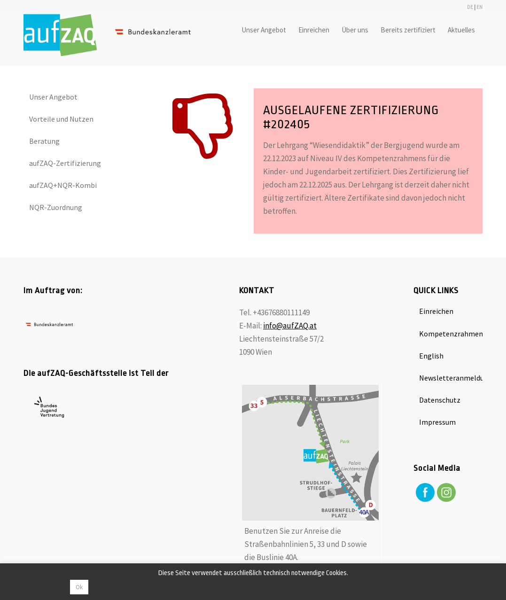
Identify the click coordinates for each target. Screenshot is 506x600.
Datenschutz (439, 400)
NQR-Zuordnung (55, 207)
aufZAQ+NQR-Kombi (63, 185)
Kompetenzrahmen (451, 333)
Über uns (356, 29)
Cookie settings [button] (39, 585)
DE (470, 7)
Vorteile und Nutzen (61, 119)
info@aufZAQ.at (290, 325)
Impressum (437, 422)
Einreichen (315, 29)
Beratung (44, 141)
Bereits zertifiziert (409, 29)
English (431, 355)
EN (479, 7)
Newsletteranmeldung (451, 377)
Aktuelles (463, 29)
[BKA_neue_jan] (112, 40)
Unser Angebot (265, 29)
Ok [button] (79, 587)
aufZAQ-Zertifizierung (65, 163)
